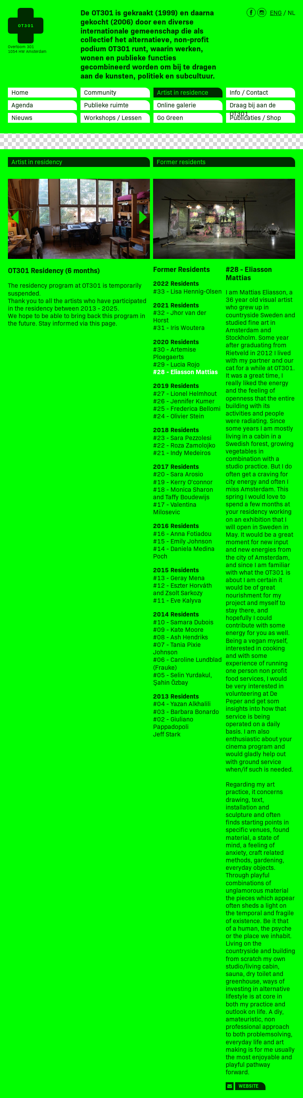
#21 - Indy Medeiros (182, 452)
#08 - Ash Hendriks (180, 637)
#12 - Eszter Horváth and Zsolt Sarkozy (182, 588)
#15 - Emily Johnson (182, 541)
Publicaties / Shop (255, 117)
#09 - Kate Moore (178, 629)
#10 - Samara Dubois (183, 622)
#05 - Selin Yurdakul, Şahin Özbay (182, 678)
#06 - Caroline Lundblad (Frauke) (187, 663)
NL (291, 12)
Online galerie (176, 104)
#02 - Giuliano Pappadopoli (173, 722)
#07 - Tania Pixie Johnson (177, 648)
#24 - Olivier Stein (178, 416)
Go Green (170, 117)
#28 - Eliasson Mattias (185, 371)
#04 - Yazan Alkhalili (182, 703)
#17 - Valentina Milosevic (174, 507)
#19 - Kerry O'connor (183, 481)
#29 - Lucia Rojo (176, 364)
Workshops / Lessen (113, 117)
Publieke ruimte (106, 104)
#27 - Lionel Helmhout (185, 393)
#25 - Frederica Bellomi (187, 408)
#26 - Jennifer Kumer (184, 401)
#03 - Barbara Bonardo (186, 711)
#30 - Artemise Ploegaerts (174, 352)
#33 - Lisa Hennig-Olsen (187, 291)
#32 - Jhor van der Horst (179, 316)
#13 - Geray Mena (179, 577)
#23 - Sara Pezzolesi (182, 437)
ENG (276, 12)
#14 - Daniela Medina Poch (184, 552)
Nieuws (21, 117)
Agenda (22, 104)
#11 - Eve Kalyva (177, 600)
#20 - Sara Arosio (178, 474)
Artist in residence (182, 92)
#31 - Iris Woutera (179, 327)
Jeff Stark (166, 734)
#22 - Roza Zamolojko (184, 445)
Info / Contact (249, 92)
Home (19, 92)
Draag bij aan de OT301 (253, 109)
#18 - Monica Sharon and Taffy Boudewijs (183, 492)
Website (248, 1085)
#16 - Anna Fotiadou (182, 533)
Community (100, 92)
